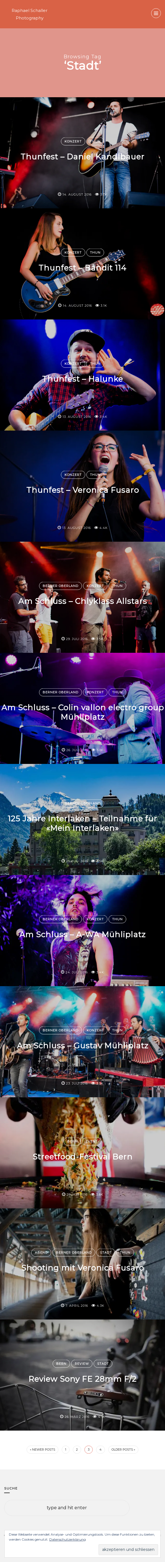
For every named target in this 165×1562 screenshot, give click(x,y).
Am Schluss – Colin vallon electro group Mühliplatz (82, 712)
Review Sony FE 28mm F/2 (82, 1379)
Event (92, 1141)
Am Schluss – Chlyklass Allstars (82, 601)
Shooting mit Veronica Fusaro (82, 1268)
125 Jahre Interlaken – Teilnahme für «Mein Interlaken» (82, 823)
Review (82, 1364)
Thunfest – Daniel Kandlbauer (82, 156)
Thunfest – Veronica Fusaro (82, 490)
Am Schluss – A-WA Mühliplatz (82, 934)
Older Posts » (123, 1449)
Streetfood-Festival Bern (83, 1156)
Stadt (106, 1252)
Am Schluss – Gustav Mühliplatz (82, 1045)
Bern (72, 1141)
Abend (41, 1252)
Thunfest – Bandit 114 (82, 268)
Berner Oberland (60, 586)
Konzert (73, 141)
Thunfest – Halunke (82, 379)
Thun (95, 141)
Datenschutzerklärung (67, 1539)
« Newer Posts (42, 1449)
